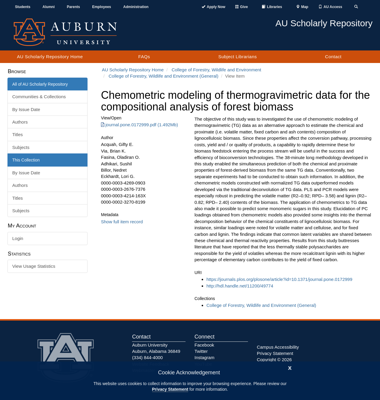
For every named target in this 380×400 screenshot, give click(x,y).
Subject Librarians (237, 56)
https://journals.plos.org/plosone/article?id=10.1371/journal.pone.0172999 (279, 279)
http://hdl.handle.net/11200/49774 (239, 285)
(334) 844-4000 (147, 357)
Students (22, 7)
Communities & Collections (39, 96)
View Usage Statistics (33, 266)
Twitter (201, 351)
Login (17, 238)
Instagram (204, 357)
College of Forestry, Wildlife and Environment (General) (163, 76)
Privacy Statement (170, 389)
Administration (135, 7)
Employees (101, 7)
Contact (333, 56)
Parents (73, 7)
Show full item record (122, 221)
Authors (20, 121)
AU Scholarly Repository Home (50, 56)
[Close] (290, 367)
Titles (17, 134)
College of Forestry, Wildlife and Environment (216, 69)
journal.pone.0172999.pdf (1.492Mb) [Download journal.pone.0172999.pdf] (139, 124)
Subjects (21, 147)
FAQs (144, 56)
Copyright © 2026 (274, 359)
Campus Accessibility (278, 347)
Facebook (204, 344)
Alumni (48, 7)
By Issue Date (26, 109)
